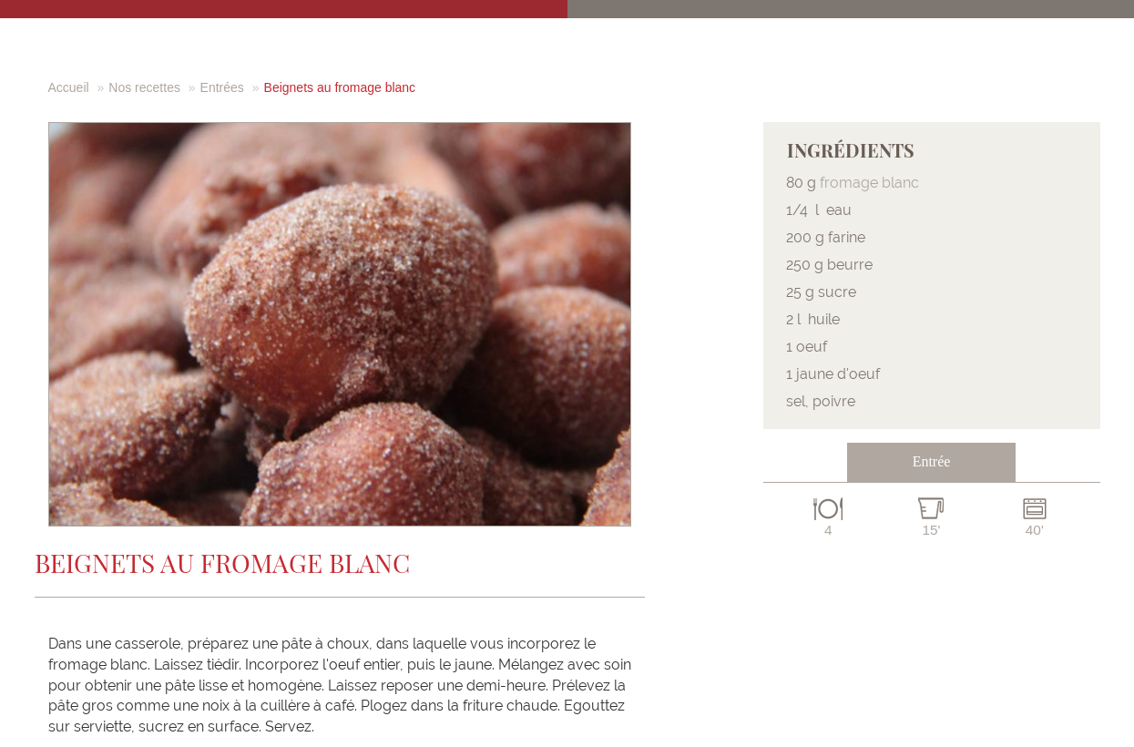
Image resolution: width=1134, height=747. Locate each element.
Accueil (68, 87)
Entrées (222, 87)
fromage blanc (869, 182)
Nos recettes (144, 87)
